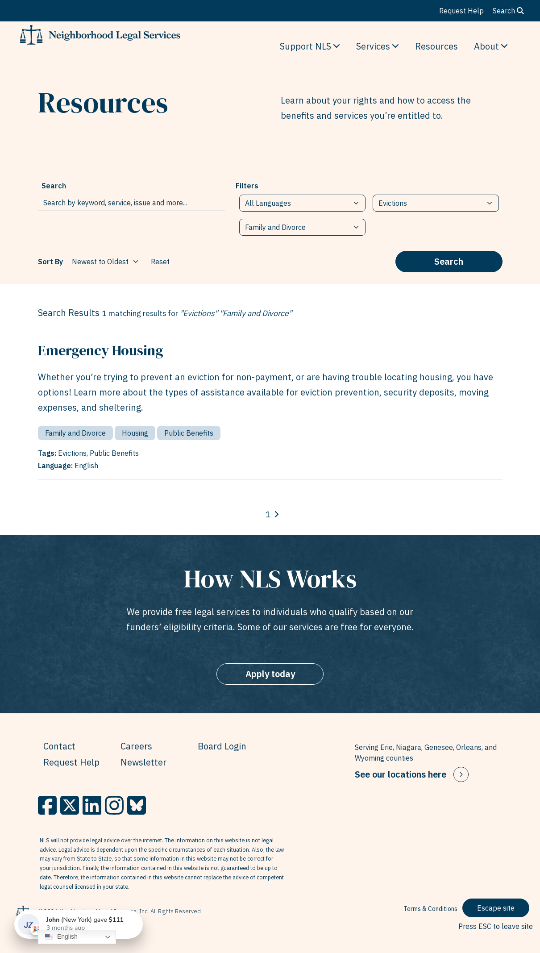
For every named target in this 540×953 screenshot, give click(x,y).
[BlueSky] (136, 805)
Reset (160, 261)
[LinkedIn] (92, 805)
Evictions (72, 453)
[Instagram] (114, 805)
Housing (135, 433)
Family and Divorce (75, 433)
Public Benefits (188, 433)
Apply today (270, 674)
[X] (69, 805)
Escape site (496, 907)
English (61, 937)
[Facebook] (47, 805)
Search (508, 10)
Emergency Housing (100, 350)
